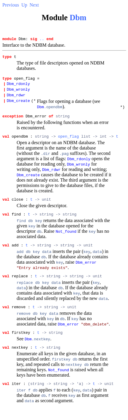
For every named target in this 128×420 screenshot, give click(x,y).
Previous (10, 4)
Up (24, 4)
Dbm (77, 17)
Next (34, 4)
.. (41, 39)
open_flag (68, 143)
